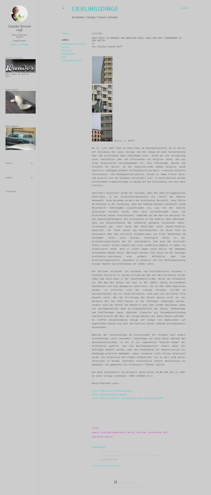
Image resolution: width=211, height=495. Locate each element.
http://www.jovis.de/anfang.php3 (112, 391)
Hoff (64, 57)
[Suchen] (184, 8)
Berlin (65, 47)
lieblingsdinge (95, 8)
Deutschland (68, 54)
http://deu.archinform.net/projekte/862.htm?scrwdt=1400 (127, 398)
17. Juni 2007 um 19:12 (109, 459)
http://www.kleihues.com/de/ (110, 395)
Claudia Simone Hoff (19, 28)
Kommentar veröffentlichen (106, 466)
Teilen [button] (65, 34)
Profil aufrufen (19, 45)
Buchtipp (66, 51)
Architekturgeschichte (74, 44)
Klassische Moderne (72, 60)
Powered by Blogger (125, 482)
